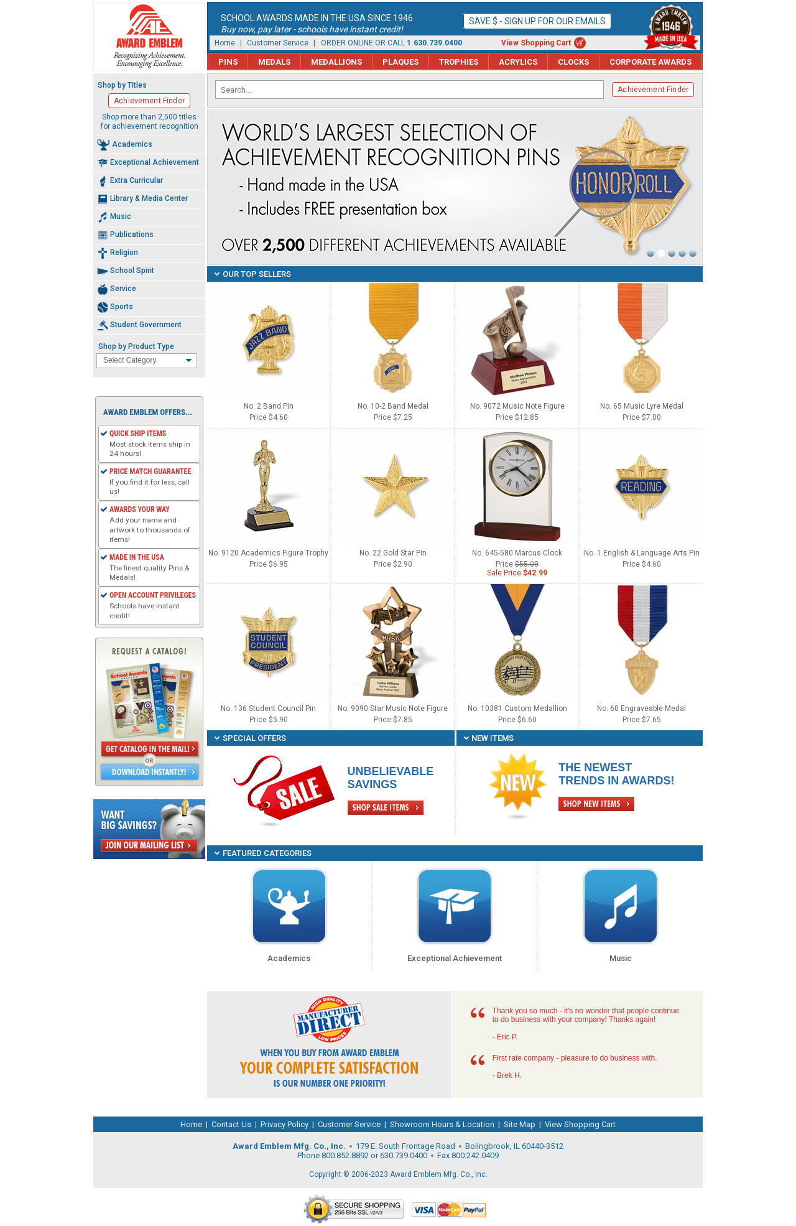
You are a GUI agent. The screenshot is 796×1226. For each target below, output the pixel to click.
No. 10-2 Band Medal (393, 406)
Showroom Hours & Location (442, 1124)
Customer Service (277, 43)
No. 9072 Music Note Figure (517, 406)
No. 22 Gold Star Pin (393, 553)
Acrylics (518, 62)
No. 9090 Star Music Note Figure (393, 708)
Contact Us (231, 1124)
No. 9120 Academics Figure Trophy (268, 553)
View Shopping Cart (536, 43)
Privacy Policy (284, 1124)
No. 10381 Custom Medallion (517, 708)
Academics (288, 958)
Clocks (573, 62)
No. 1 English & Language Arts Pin (642, 553)
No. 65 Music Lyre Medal (641, 406)
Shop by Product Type (136, 346)
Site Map (519, 1124)
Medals (274, 62)
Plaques (400, 62)
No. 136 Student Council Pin (268, 708)
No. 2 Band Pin (269, 406)
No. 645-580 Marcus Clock (517, 553)
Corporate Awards (650, 62)
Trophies (458, 62)
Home (225, 43)
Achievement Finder (653, 89)
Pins (228, 62)
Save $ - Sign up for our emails (537, 21)
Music (620, 958)
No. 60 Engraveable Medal (641, 708)
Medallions (336, 62)
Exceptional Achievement (454, 958)
